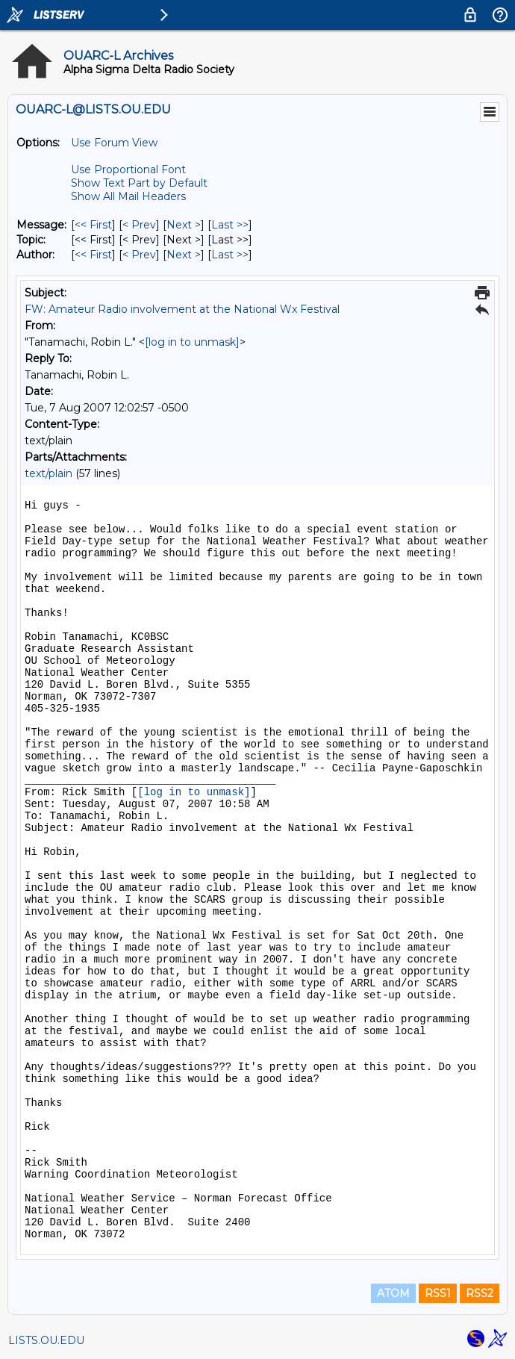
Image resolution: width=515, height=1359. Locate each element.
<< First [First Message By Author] (93, 254)
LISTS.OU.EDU (46, 1340)
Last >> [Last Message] (230, 224)
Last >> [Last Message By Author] (230, 254)
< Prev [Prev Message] (139, 224)
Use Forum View (114, 142)
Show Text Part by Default (139, 183)
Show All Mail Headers (128, 196)
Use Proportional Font (128, 169)
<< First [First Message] (93, 224)
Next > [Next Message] (183, 224)
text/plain (48, 473)
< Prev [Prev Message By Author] (139, 254)
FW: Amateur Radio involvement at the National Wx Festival (182, 309)
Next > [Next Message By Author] (183, 254)
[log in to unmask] (192, 342)
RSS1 (438, 1293)
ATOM (393, 1293)
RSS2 (479, 1293)
